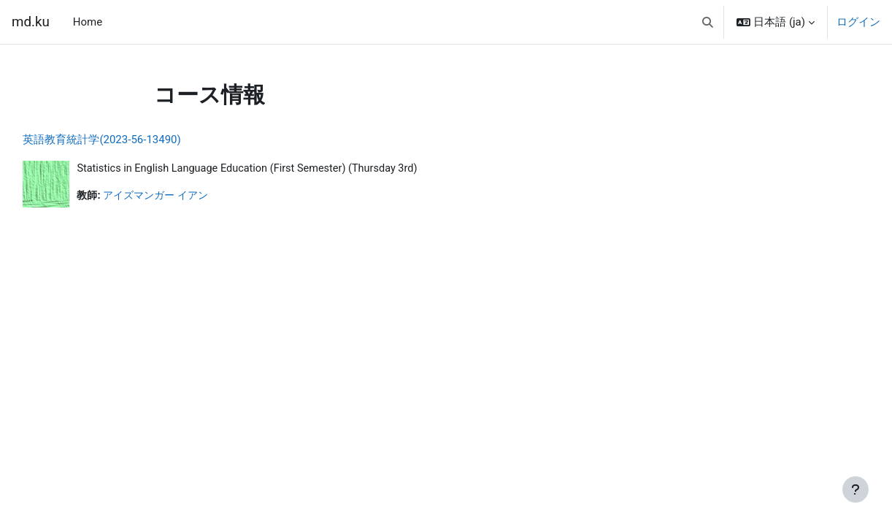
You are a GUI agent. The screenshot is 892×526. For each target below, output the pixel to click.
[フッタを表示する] (855, 489)
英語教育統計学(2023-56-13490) (134, 139)
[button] (707, 22)
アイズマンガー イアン (193, 196)
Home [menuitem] (87, 21)
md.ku (31, 22)
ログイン (858, 21)
